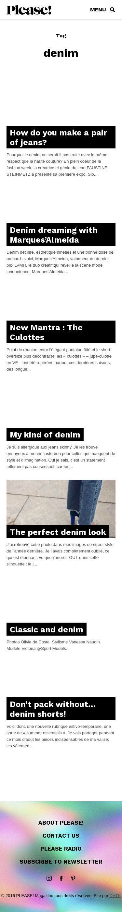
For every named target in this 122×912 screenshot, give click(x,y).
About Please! (61, 822)
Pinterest (73, 878)
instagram (49, 878)
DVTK (115, 895)
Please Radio (61, 848)
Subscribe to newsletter (61, 861)
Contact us (61, 835)
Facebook (61, 878)
